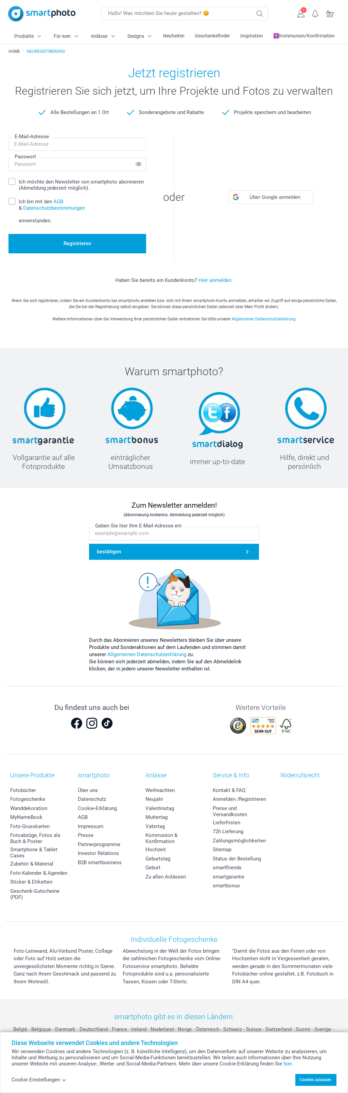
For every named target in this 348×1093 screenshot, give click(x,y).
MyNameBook (26, 817)
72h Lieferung (228, 831)
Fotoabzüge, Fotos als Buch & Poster (35, 838)
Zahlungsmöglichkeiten (239, 841)
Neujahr (154, 799)
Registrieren (77, 243)
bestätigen (109, 552)
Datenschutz (92, 799)
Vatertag (155, 826)
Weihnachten (160, 790)
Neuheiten (174, 35)
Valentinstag (159, 808)
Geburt (152, 868)
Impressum (90, 826)
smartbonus (226, 886)
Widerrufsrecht (300, 775)
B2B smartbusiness (100, 862)
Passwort (25, 157)
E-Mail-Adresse (32, 136)
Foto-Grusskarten (30, 826)
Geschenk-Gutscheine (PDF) (34, 894)
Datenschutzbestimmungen (54, 208)
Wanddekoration (28, 808)
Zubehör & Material (31, 864)
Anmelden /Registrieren (239, 799)
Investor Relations (98, 853)
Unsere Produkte (32, 775)
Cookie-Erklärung (97, 808)
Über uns (88, 790)
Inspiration (251, 35)
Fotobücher (23, 790)
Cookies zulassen (315, 1079)
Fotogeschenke (27, 799)
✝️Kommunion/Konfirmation (304, 35)
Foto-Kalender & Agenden (38, 873)
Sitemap (222, 849)
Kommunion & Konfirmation (161, 838)
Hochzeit (155, 849)
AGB (83, 817)
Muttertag (156, 817)
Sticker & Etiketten (31, 882)
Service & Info (231, 775)
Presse (85, 835)
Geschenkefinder (212, 35)
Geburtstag (157, 859)
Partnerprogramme (99, 844)
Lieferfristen (226, 823)
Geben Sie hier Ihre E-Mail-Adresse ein (138, 526)
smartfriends (227, 868)
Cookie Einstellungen (39, 1080)
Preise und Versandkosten (230, 811)
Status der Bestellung (237, 859)
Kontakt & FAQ (229, 790)
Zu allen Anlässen (165, 877)
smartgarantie (228, 877)
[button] (270, 197)
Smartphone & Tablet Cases (33, 852)
